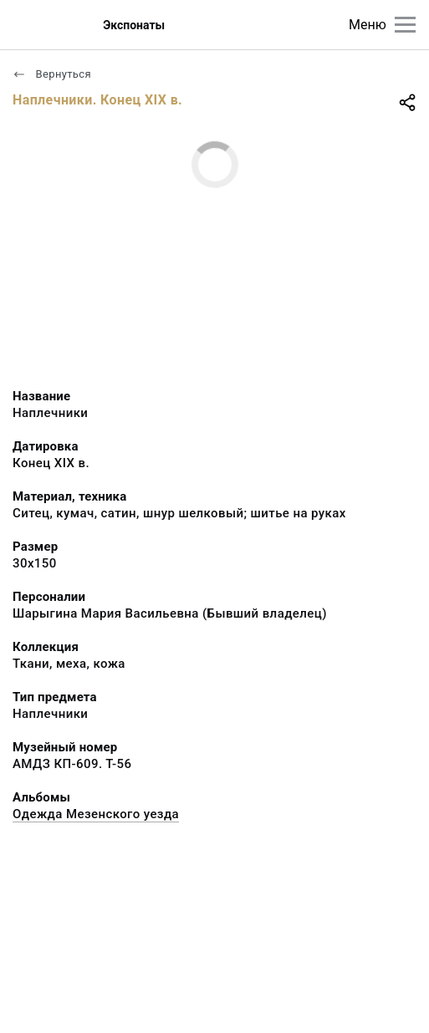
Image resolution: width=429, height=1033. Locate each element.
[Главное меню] (405, 24)
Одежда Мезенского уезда (96, 814)
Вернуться (52, 74)
